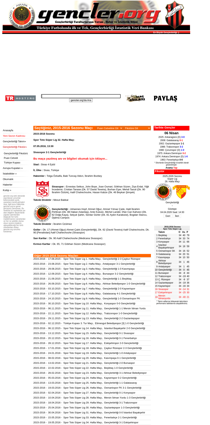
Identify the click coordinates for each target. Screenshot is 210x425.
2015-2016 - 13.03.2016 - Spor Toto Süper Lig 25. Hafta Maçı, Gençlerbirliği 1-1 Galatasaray (85, 382)
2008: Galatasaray (171, 140)
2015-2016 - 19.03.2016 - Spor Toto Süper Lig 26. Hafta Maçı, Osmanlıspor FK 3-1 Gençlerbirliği (87, 387)
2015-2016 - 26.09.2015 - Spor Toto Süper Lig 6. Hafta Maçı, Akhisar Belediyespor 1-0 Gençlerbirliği (89, 283)
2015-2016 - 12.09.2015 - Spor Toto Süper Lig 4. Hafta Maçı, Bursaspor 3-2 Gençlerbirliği (83, 273)
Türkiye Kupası (12, 162)
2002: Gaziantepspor (171, 143)
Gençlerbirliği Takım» (14, 141)
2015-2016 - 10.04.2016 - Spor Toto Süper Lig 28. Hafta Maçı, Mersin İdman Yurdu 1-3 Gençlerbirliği (89, 397)
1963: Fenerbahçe (171, 159)
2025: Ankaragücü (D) (171, 137)
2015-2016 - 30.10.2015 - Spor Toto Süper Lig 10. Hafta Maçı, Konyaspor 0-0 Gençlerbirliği (84, 303)
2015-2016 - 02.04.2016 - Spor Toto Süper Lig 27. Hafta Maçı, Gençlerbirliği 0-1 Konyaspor (84, 392)
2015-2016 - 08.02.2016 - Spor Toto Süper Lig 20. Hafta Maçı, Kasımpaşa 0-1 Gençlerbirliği (84, 358)
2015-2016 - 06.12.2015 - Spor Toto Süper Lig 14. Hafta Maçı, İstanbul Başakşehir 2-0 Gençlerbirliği (89, 328)
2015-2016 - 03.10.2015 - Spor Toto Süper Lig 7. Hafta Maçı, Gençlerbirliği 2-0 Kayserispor (84, 288)
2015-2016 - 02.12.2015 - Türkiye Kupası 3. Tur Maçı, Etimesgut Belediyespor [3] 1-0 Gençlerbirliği (88, 323)
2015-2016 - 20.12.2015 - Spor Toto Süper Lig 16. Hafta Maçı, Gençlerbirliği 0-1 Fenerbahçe (85, 338)
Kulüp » (7, 190)
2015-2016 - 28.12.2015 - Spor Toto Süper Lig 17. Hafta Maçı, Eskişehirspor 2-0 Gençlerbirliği (85, 343)
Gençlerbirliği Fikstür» (15, 146)
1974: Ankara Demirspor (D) (171, 156)
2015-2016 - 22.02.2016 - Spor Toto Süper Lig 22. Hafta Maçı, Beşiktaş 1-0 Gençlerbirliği (83, 367)
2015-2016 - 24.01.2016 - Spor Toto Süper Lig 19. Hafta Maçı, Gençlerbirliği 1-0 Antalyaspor (84, 353)
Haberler (7, 184)
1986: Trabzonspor (171, 146)
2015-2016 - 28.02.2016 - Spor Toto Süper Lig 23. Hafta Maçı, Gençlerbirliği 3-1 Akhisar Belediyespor (90, 372)
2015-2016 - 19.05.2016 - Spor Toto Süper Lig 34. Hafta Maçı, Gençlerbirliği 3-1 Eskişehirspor (85, 422)
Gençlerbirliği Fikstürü (16, 153)
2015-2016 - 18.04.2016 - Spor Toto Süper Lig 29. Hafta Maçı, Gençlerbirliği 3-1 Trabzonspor (85, 402)
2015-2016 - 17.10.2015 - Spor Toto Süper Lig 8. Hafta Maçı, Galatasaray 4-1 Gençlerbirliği (84, 293)
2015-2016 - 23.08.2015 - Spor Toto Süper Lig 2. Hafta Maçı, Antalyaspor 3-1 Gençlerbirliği (84, 263)
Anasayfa (8, 130)
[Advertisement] (95, 63)
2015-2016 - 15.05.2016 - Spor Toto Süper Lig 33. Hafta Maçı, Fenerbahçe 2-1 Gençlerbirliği (85, 417)
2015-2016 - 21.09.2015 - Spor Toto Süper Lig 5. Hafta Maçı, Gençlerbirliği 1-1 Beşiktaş (82, 278)
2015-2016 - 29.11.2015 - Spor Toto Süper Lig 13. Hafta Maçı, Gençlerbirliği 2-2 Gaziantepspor (86, 318)
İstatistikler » (10, 173)
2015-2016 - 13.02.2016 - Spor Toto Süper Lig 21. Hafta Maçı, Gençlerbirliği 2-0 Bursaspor (84, 363)
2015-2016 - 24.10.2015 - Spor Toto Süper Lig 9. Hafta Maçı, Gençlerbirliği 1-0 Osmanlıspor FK (86, 298)
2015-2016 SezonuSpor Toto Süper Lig (172, 228)
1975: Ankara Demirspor (171, 153)
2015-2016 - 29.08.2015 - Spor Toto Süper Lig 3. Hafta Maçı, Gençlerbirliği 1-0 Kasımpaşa (84, 268)
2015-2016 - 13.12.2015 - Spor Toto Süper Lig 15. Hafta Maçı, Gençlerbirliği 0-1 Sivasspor (83, 333)
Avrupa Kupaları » (13, 168)
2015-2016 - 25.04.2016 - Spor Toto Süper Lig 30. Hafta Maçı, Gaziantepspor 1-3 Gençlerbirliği (86, 407)
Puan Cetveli (11, 158)
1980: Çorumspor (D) (171, 150)
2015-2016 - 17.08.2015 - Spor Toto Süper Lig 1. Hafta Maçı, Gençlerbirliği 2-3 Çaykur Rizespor (86, 258)
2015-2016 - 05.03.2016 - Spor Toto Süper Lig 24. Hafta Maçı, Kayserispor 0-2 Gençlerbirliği (85, 377)
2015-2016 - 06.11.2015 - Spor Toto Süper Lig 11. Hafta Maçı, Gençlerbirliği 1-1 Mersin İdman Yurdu (89, 308)
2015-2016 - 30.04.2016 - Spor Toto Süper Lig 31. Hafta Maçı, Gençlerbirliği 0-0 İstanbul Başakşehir (89, 412)
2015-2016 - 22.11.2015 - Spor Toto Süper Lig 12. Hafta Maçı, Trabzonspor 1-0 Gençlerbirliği (85, 313)
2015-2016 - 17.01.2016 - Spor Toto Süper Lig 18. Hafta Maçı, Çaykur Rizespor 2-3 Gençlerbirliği (87, 348)
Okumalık (8, 179)
